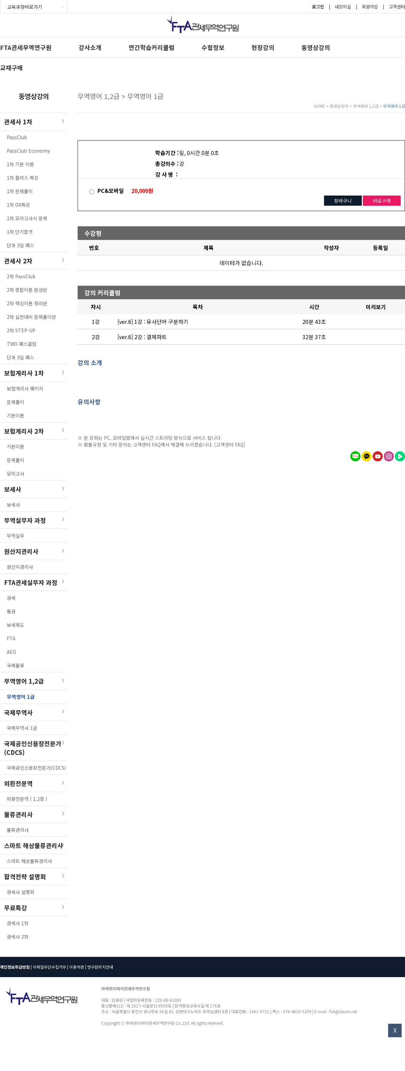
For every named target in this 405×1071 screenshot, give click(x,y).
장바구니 (343, 200)
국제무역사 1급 (22, 727)
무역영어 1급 (21, 696)
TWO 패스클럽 (21, 343)
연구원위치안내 (100, 967)
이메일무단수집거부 (49, 967)
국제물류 (15, 665)
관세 (11, 597)
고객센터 (397, 6)
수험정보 (212, 47)
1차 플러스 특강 (22, 177)
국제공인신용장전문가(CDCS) (36, 767)
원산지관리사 (20, 566)
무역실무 (15, 535)
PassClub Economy (28, 150)
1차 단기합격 (20, 231)
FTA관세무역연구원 (26, 47)
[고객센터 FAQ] (229, 444)
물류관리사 (18, 829)
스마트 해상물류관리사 (29, 861)
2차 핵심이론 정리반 (27, 303)
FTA (11, 638)
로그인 (318, 6)
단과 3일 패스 (20, 245)
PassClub (17, 137)
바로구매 (381, 200)
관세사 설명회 (20, 892)
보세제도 (15, 624)
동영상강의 (315, 47)
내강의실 (343, 6)
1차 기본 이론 (20, 164)
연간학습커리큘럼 (151, 47)
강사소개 (90, 47)
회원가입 (370, 6)
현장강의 (262, 47)
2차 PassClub (21, 276)
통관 (11, 611)
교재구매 (11, 67)
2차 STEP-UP (21, 330)
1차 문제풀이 (20, 191)
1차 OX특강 (18, 204)
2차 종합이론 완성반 (27, 289)
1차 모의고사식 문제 (27, 218)
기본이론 (15, 415)
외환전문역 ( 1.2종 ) (27, 798)
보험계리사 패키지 (25, 388)
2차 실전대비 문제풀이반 (31, 316)
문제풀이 (15, 402)
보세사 (13, 504)
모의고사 (15, 473)
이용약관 (76, 967)
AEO (11, 651)
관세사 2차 (17, 936)
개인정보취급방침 (15, 967)
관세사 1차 (17, 923)
